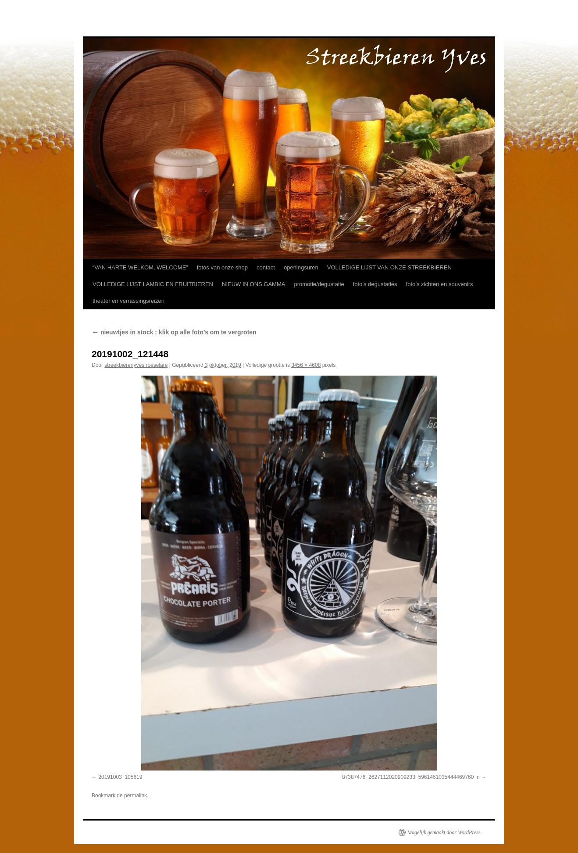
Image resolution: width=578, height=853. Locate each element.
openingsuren (301, 267)
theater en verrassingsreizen (128, 300)
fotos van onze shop (222, 267)
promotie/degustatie (319, 284)
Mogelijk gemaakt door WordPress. (444, 832)
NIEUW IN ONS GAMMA (253, 284)
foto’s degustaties (375, 284)
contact (266, 267)
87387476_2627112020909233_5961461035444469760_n (411, 777)
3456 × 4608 (306, 365)
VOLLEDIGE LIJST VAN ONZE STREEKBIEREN (389, 267)
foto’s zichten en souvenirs (439, 284)
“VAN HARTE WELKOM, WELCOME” (140, 267)
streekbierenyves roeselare (136, 365)
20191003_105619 (120, 777)
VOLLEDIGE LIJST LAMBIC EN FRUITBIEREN (153, 284)
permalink (135, 795)
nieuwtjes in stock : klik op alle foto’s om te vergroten (174, 332)
